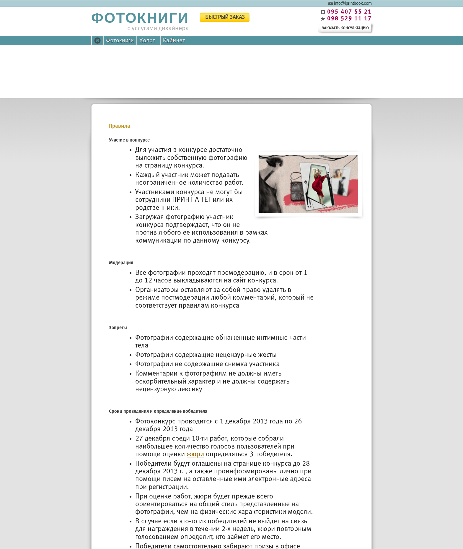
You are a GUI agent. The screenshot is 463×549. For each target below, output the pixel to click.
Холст (147, 40)
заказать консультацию (345, 28)
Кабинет (174, 40)
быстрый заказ (225, 17)
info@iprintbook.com (353, 3)
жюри (195, 454)
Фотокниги (120, 40)
